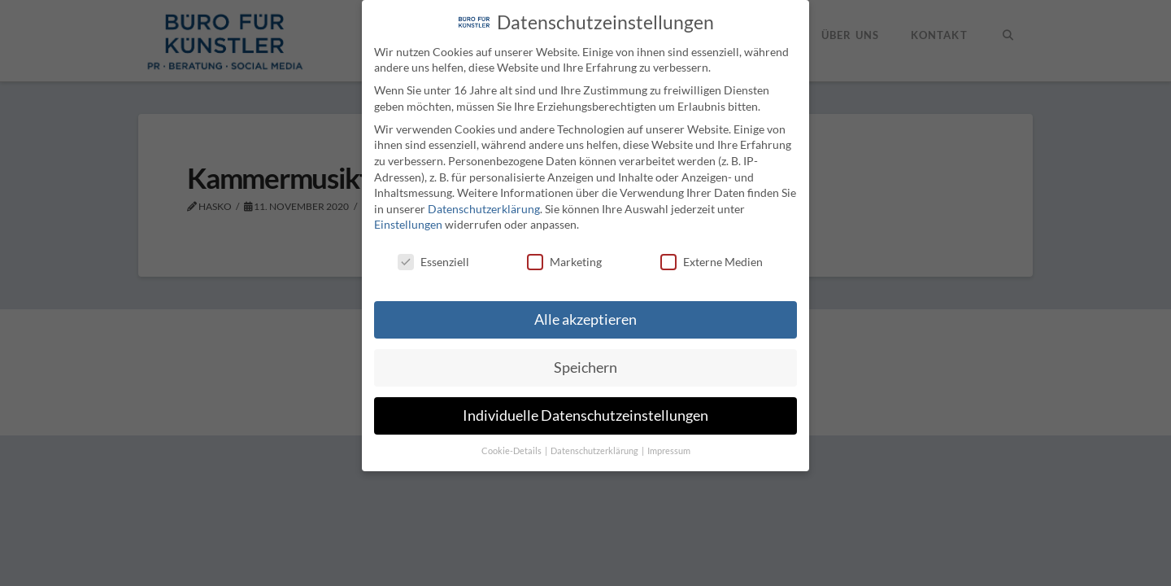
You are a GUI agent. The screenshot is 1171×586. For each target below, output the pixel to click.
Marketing (564, 261)
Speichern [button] (585, 367)
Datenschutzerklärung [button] (595, 451)
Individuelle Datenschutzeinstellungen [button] (585, 415)
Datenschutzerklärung (484, 208)
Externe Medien (711, 261)
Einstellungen (408, 224)
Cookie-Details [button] (512, 451)
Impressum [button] (668, 451)
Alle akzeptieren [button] (585, 319)
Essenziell (433, 261)
